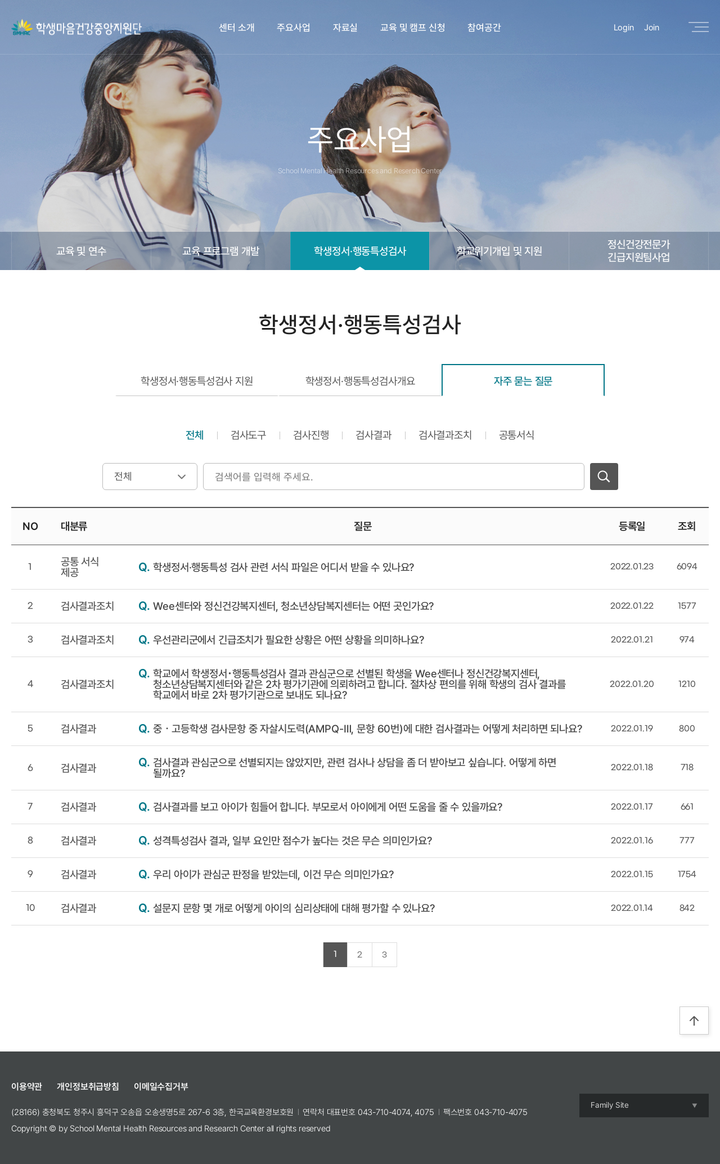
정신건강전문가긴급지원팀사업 (639, 250)
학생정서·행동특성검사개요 (360, 381)
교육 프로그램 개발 (220, 251)
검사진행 (310, 435)
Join (651, 28)
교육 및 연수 (81, 251)
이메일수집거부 (161, 1086)
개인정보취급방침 (88, 1086)
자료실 (345, 27)
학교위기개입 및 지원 (499, 251)
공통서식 (516, 435)
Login (624, 28)
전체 (195, 435)
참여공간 (484, 27)
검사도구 (248, 435)
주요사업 (293, 27)
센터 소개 (236, 27)
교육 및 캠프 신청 (412, 27)
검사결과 (373, 435)
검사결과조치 (445, 435)
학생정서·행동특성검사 (360, 251)
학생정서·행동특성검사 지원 (197, 381)
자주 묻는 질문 (523, 381)
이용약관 (26, 1086)
